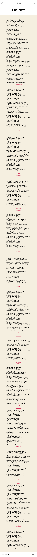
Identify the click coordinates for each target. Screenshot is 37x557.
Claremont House (18, 84)
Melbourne (18, 87)
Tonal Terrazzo (18, 208)
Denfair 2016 (18, 529)
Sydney (18, 483)
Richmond (18, 286)
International (18, 130)
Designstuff (18, 446)
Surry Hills (18, 133)
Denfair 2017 (18, 336)
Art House (18, 173)
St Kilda (18, 449)
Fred (18, 129)
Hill (20, 286)
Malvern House (18, 405)
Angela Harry (18, 2)
